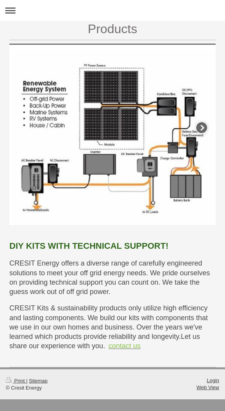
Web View (207, 387)
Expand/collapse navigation (112, 10)
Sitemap (38, 381)
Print (16, 381)
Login (213, 380)
